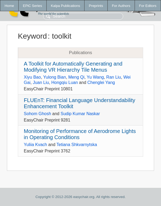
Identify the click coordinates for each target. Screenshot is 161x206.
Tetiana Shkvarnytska (77, 144)
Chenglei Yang (101, 82)
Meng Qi (76, 77)
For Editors (147, 6)
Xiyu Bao (32, 77)
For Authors (121, 6)
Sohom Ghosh (37, 113)
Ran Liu (113, 77)
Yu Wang (95, 77)
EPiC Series (32, 6)
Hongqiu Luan (64, 82)
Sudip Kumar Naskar (80, 113)
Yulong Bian (54, 77)
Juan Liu (41, 82)
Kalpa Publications (65, 6)
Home (9, 6)
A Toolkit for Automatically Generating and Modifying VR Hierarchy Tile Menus (73, 67)
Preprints (96, 6)
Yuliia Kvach (35, 144)
